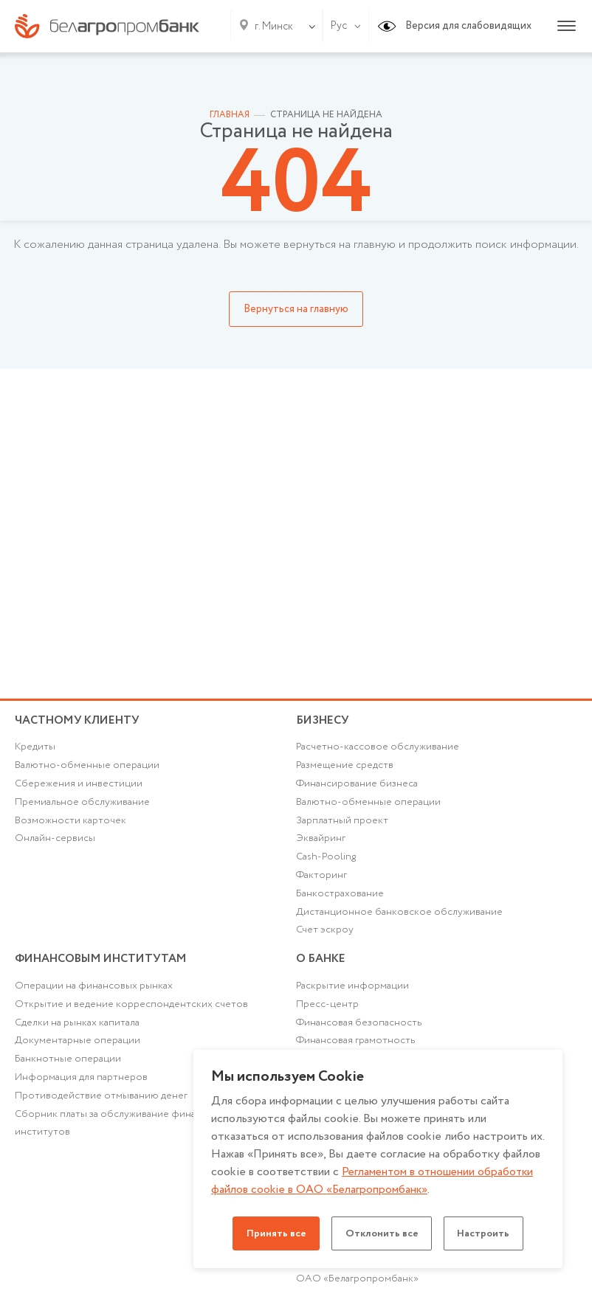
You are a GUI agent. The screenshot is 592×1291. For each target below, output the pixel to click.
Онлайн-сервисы (55, 842)
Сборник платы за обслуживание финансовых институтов (123, 1133)
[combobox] (271, 26)
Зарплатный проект (342, 824)
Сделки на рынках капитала (77, 1031)
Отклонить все (382, 1233)
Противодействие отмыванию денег (101, 1105)
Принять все (272, 1233)
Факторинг (322, 879)
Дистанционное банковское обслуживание (399, 917)
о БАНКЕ (322, 964)
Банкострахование (340, 898)
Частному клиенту (79, 720)
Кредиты (35, 749)
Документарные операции (77, 1049)
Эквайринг (320, 842)
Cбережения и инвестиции (79, 786)
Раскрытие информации (352, 994)
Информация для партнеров (81, 1087)
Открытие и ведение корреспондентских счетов (131, 1013)
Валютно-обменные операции (87, 768)
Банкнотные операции (68, 1068)
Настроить (487, 1233)
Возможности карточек (71, 824)
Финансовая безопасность (359, 1031)
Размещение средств (345, 768)
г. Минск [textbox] (274, 26)
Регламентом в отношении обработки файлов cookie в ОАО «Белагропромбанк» (374, 1180)
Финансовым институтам (105, 964)
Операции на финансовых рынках (94, 994)
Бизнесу (323, 720)
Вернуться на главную (296, 309)
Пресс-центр (327, 1013)
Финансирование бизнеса (357, 786)
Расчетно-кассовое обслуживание (377, 749)
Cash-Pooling (327, 861)
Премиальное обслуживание (82, 805)
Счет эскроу (325, 935)
